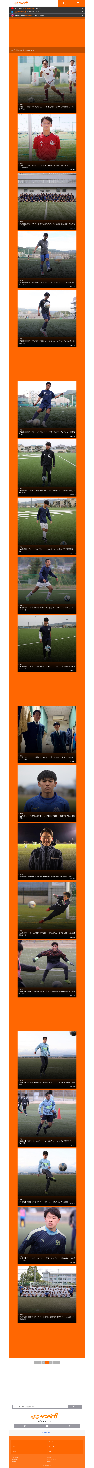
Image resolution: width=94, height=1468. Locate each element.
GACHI (51, 1442)
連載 (50, 1451)
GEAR (14, 1446)
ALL (14, 1442)
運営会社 (49, 1461)
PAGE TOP (47, 1432)
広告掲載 (49, 1457)
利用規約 (14, 1461)
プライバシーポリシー (52, 1459)
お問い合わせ (15, 1459)
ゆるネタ (51, 1446)
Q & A (14, 1451)
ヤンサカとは (15, 1457)
